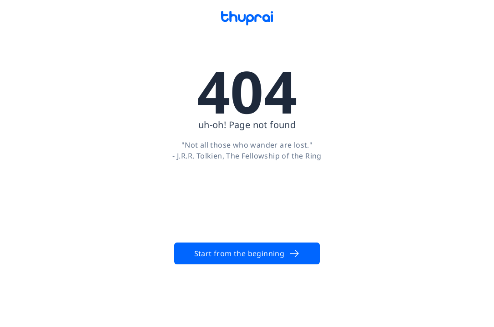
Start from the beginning (247, 253)
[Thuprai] (247, 18)
